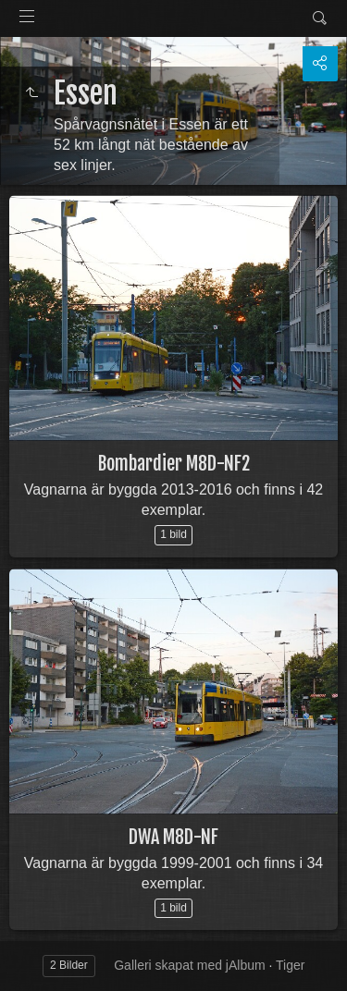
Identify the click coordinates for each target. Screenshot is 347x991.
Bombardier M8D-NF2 (174, 463)
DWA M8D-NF (173, 837)
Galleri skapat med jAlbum (189, 965)
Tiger (290, 965)
